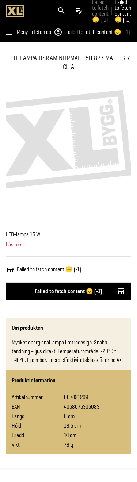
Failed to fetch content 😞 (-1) (44, 32)
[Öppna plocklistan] (79, 11)
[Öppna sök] (61, 11)
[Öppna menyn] (18, 32)
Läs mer (14, 245)
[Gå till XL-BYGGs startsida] (26, 11)
